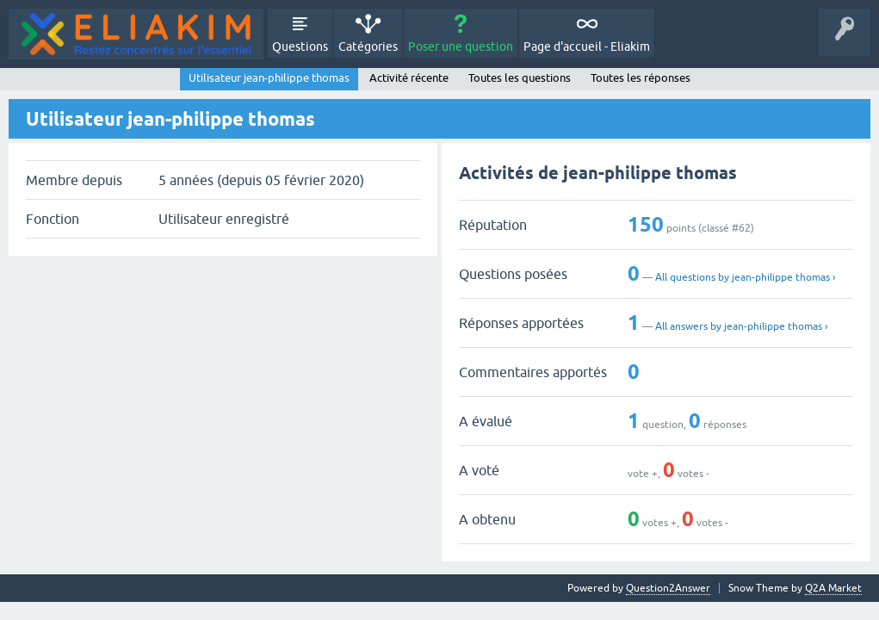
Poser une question (460, 46)
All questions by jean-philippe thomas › (745, 277)
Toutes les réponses (640, 77)
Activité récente (409, 77)
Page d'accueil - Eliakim (586, 46)
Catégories (368, 46)
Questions (300, 46)
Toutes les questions (519, 77)
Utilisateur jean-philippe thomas (269, 77)
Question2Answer (668, 588)
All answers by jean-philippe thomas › (741, 326)
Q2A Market (833, 588)
